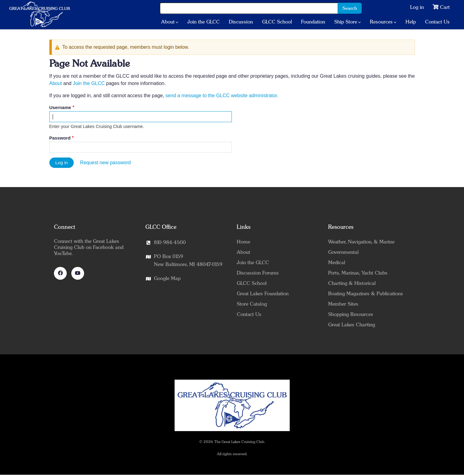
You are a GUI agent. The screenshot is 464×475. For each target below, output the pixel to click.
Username (60, 107)
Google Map (167, 278)
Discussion (241, 22)
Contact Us (437, 22)
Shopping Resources (350, 314)
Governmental (343, 252)
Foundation (313, 22)
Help (411, 22)
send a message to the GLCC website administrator (221, 95)
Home (243, 242)
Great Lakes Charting (351, 325)
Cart (445, 7)
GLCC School (277, 22)
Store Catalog (252, 304)
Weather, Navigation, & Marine (361, 242)
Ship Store (347, 22)
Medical (336, 263)
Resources (383, 22)
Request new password (105, 162)
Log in (417, 7)
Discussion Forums (258, 273)
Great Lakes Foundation (263, 294)
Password (60, 138)
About (169, 22)
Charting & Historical (352, 283)
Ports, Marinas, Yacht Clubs (358, 273)
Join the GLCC (203, 22)
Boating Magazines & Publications (365, 294)
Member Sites (343, 304)
